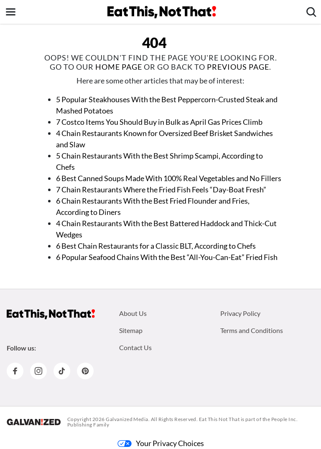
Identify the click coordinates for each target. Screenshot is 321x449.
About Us (133, 313)
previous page (238, 66)
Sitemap (131, 330)
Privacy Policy (240, 313)
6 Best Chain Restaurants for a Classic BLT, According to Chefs (156, 245)
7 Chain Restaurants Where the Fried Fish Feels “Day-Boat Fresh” (161, 189)
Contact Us (135, 347)
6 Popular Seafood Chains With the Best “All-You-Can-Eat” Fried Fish (167, 257)
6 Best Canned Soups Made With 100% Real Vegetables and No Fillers (168, 178)
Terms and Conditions (251, 330)
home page (118, 66)
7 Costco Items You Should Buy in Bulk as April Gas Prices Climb (159, 121)
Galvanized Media (127, 419)
